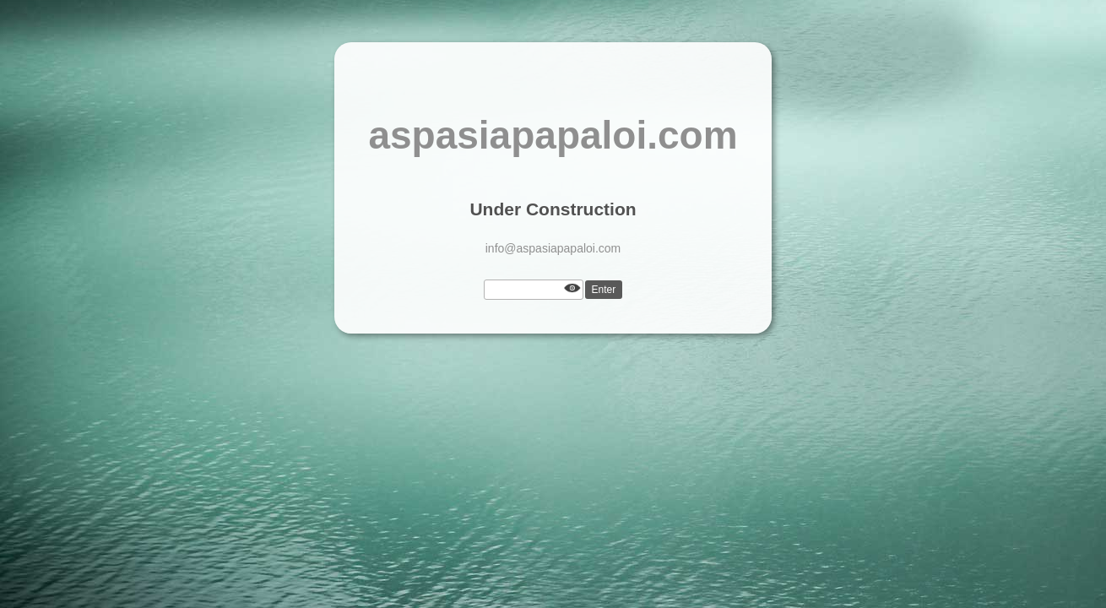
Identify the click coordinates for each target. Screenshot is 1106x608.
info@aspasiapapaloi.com (553, 248)
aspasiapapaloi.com (552, 135)
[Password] (533, 290)
